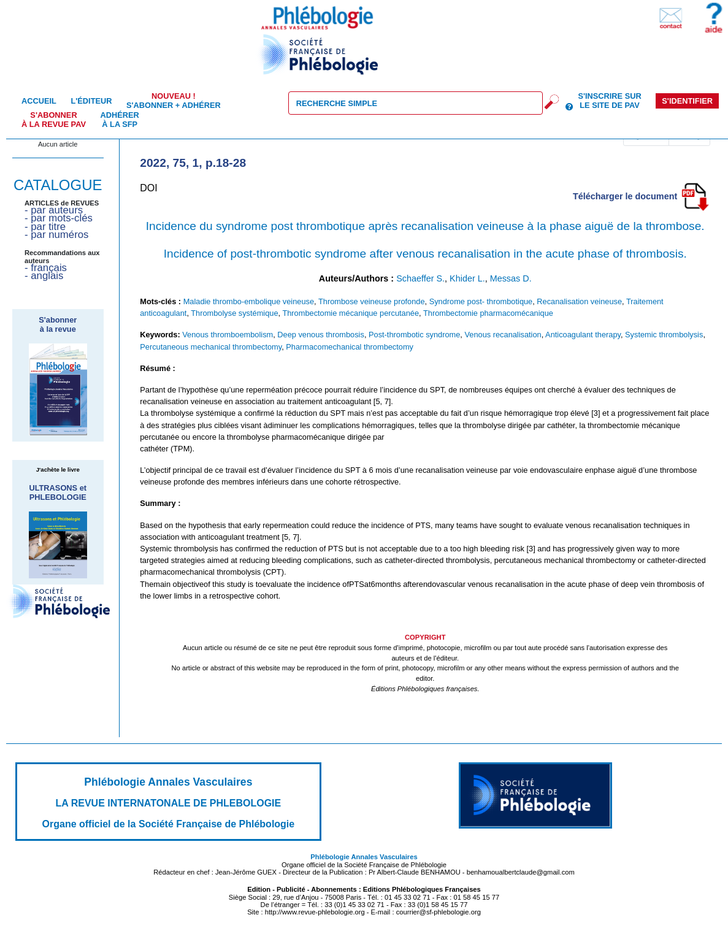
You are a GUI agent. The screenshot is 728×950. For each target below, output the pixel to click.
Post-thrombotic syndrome (414, 334)
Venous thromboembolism (227, 334)
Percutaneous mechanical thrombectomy (211, 346)
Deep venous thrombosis (320, 334)
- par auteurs (54, 210)
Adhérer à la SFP (120, 119)
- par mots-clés (59, 218)
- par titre (45, 226)
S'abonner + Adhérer (173, 100)
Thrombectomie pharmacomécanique (488, 313)
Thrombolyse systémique (234, 313)
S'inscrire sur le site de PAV (609, 100)
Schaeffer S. (420, 278)
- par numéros (56, 234)
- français (46, 268)
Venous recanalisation (502, 334)
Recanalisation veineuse (579, 301)
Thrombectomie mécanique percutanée (350, 313)
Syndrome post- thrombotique (481, 301)
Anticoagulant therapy (583, 334)
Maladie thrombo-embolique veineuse (248, 301)
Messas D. (511, 278)
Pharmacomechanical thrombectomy (349, 346)
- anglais (44, 276)
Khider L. (467, 278)
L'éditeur (91, 100)
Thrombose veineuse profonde (371, 301)
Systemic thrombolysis (664, 334)
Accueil (38, 100)
